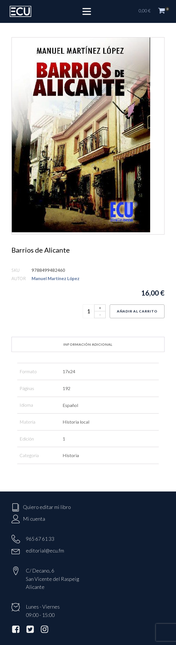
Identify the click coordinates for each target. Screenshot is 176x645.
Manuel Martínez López (56, 278)
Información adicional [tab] (88, 344)
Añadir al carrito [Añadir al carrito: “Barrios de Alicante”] (137, 311)
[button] (154, 11)
